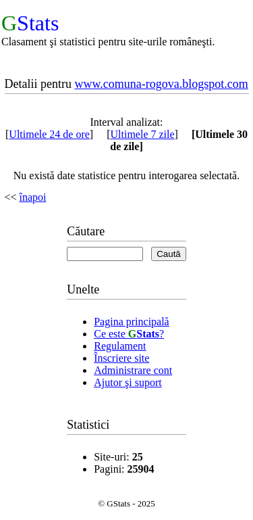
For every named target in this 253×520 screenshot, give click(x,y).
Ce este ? (129, 333)
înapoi (33, 197)
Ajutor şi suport (127, 382)
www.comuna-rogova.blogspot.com (161, 84)
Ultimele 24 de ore (49, 134)
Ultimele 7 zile (143, 134)
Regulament (120, 346)
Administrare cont (133, 370)
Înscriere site (121, 358)
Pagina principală (131, 321)
